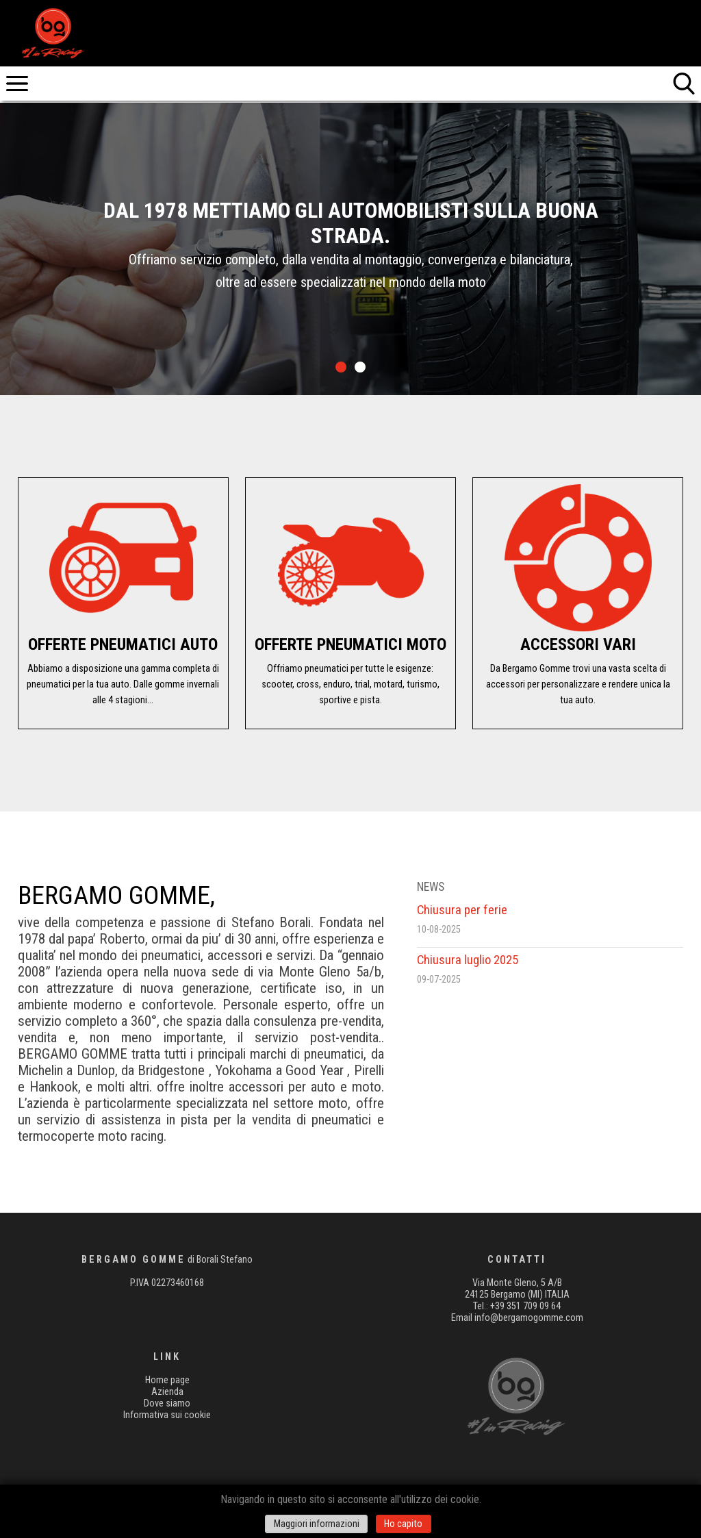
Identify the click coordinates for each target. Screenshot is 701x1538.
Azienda (167, 1392)
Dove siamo (167, 1403)
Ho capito (403, 1524)
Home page (167, 1380)
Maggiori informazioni (316, 1524)
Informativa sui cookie (167, 1415)
